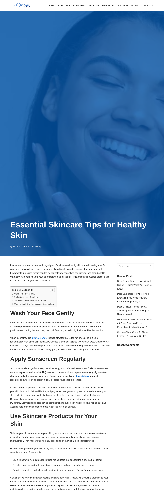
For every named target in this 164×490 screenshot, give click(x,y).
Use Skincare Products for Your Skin (30, 301)
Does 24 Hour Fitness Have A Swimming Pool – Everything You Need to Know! (133, 311)
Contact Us (147, 5)
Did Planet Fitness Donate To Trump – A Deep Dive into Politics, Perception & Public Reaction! (135, 323)
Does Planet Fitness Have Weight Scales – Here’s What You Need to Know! (134, 285)
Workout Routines (75, 5)
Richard (16, 246)
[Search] (132, 266)
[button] (137, 5)
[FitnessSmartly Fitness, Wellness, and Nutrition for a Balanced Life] (22, 5)
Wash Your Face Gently (24, 294)
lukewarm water (40, 338)
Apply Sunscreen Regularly (26, 297)
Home (50, 5)
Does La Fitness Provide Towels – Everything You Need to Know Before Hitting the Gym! (134, 298)
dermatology (83, 376)
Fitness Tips (108, 5)
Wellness (123, 5)
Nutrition (93, 5)
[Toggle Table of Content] (51, 290)
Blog (59, 5)
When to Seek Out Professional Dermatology (34, 304)
